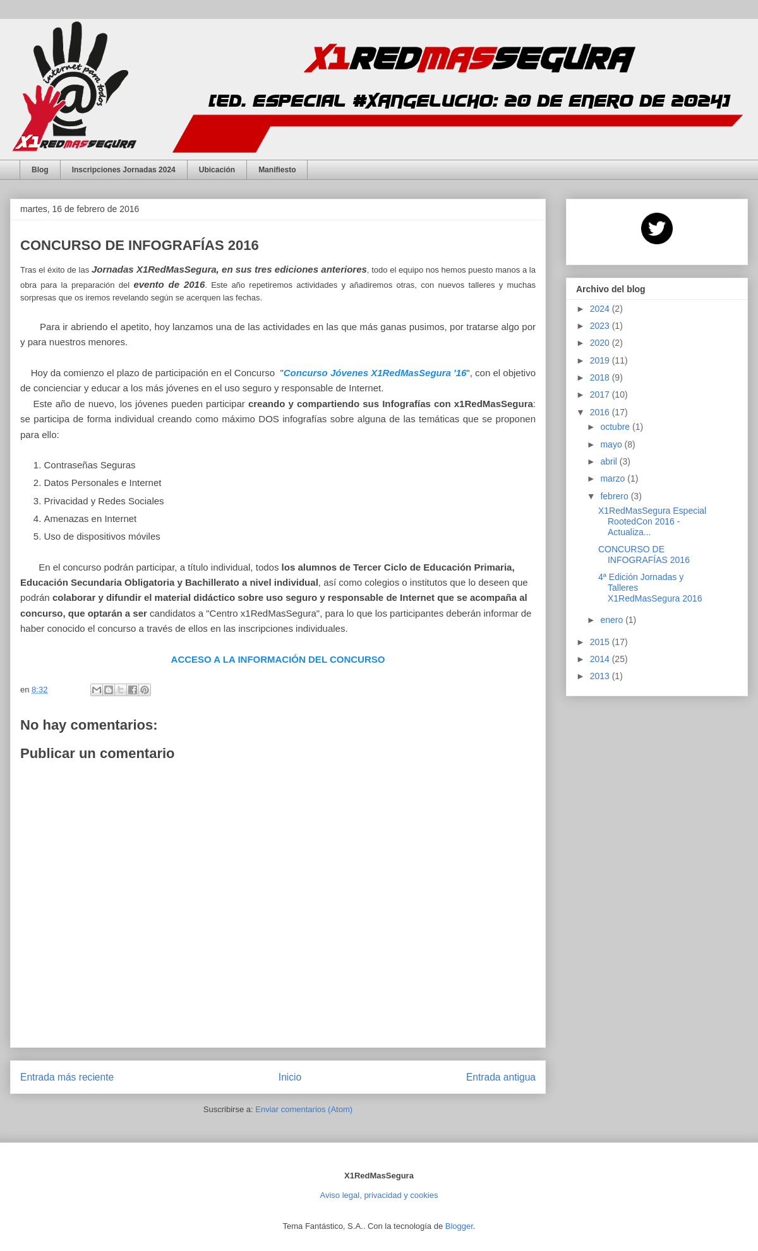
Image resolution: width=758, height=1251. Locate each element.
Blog (40, 169)
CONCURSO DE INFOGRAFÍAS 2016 (644, 554)
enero (612, 620)
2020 (601, 343)
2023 (601, 326)
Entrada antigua (501, 1077)
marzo (613, 478)
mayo (612, 444)
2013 (601, 676)
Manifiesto (277, 169)
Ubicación (217, 169)
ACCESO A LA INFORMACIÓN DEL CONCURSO (278, 659)
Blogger (459, 1226)
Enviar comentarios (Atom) (303, 1109)
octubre (616, 427)
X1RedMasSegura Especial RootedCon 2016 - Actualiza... (652, 521)
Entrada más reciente (67, 1077)
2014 (601, 659)
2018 (601, 377)
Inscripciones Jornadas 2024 (124, 169)
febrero (615, 496)
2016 (601, 412)
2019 (601, 360)
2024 (601, 309)
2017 (601, 394)
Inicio (290, 1077)
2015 (601, 642)
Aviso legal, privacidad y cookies (379, 1195)
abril (609, 461)
